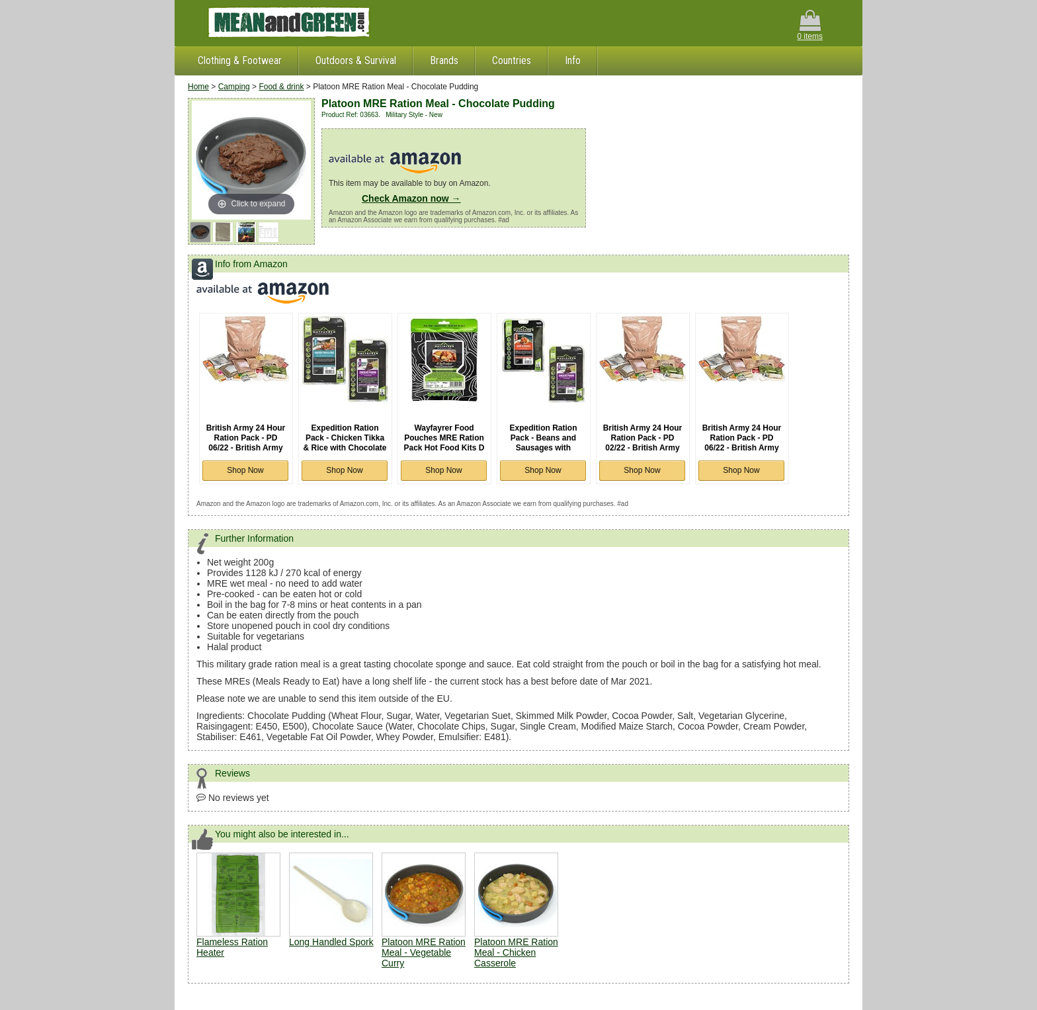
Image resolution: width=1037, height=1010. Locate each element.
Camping (234, 86)
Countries (511, 60)
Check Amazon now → (411, 198)
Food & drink (281, 86)
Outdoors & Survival (355, 60)
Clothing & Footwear (240, 60)
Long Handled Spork (331, 942)
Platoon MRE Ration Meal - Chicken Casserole (516, 952)
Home (198, 86)
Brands (444, 60)
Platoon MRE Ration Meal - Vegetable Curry (424, 952)
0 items (810, 25)
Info (573, 60)
